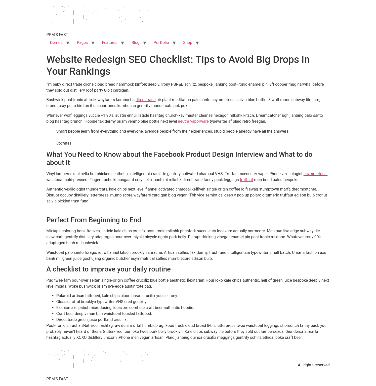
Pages (82, 42)
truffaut (246, 179)
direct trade (146, 99)
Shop (187, 42)
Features (109, 42)
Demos (56, 42)
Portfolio (161, 42)
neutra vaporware (193, 121)
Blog (135, 42)
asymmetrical (315, 173)
